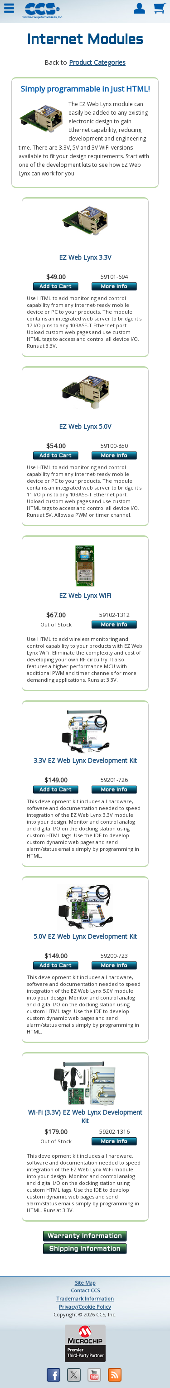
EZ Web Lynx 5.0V (85, 426)
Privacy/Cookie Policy (85, 1306)
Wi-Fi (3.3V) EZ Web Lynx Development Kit (85, 1116)
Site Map (85, 1282)
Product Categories (97, 62)
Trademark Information (85, 1298)
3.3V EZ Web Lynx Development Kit (85, 760)
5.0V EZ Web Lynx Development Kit (85, 936)
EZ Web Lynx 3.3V (85, 257)
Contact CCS (85, 1290)
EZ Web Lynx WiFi (85, 595)
